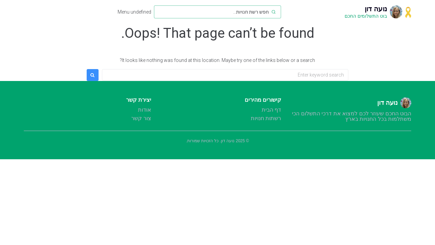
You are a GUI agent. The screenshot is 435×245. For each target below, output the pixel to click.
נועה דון (376, 9)
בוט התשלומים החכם (366, 16)
